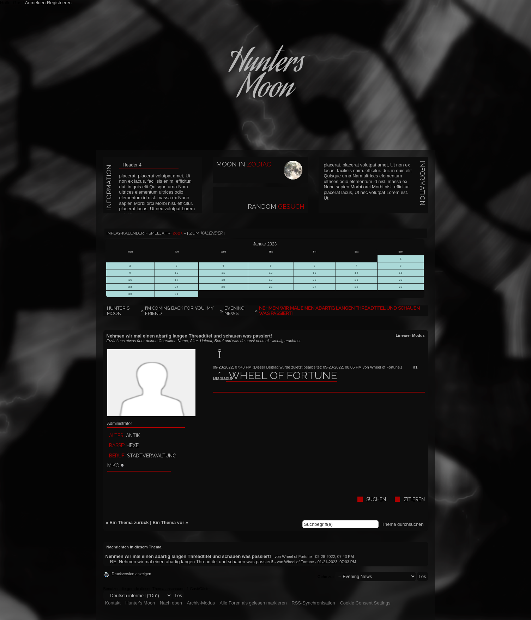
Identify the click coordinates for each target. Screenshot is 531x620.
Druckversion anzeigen (131, 574)
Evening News (234, 310)
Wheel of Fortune (385, 367)
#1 (415, 367)
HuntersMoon (265, 77)
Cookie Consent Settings (365, 603)
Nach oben (171, 603)
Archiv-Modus (201, 603)
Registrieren (59, 2)
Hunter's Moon (118, 310)
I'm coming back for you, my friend (179, 310)
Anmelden (35, 2)
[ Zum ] (206, 233)
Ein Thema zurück (129, 522)
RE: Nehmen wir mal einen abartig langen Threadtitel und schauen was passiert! (191, 561)
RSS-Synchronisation (313, 603)
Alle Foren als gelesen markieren (253, 603)
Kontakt (113, 603)
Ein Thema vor (168, 522)
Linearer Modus (410, 335)
